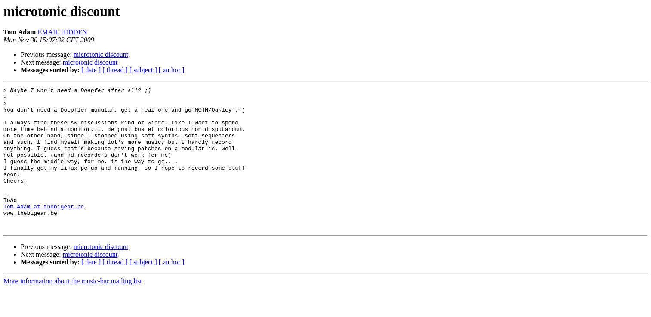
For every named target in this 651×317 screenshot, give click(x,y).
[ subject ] (143, 70)
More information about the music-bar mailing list (72, 309)
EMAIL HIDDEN (62, 32)
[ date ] (91, 70)
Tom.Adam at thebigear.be (43, 231)
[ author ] (172, 70)
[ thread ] (115, 70)
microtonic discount (101, 54)
